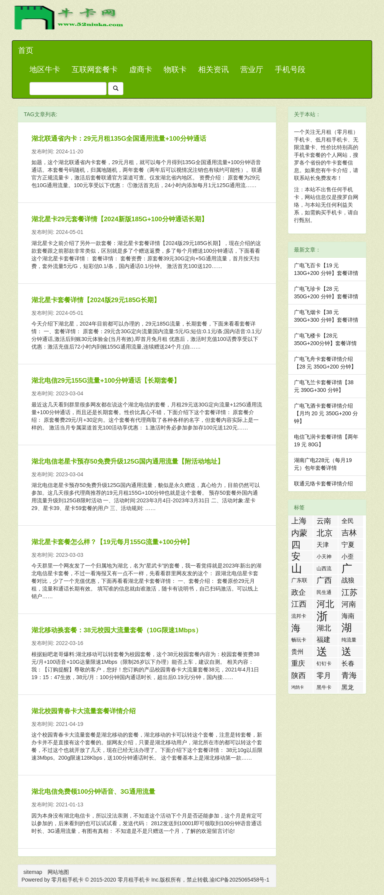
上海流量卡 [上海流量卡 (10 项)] (299, 521)
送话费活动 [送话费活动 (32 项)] (346, 651)
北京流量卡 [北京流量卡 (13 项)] (325, 533)
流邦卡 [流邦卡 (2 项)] (298, 616)
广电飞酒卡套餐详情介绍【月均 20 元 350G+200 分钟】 (326, 413)
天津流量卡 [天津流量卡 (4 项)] (323, 545)
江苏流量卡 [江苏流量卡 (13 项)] (349, 593)
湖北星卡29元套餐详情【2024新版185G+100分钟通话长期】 (119, 219)
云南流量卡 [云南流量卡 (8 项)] (324, 521)
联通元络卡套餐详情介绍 (323, 483)
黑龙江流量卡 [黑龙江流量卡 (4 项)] (347, 688)
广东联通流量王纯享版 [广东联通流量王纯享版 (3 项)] (299, 581)
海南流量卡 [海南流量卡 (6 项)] (347, 617)
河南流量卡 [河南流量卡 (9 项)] (348, 605)
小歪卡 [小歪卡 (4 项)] (347, 557)
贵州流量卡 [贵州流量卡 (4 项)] (297, 652)
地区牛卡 (45, 69)
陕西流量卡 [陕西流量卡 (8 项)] (298, 676)
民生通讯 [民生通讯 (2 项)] (324, 593)
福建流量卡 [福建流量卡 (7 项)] (323, 640)
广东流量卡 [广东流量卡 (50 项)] (346, 568)
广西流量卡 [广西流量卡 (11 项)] (324, 581)
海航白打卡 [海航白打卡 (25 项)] (295, 628)
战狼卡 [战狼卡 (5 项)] (347, 581)
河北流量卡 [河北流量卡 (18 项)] (325, 604)
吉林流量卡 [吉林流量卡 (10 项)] (349, 533)
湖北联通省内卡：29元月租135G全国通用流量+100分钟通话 (118, 138)
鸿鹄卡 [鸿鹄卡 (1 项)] (297, 687)
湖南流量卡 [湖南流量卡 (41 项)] (346, 627)
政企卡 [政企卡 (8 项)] (298, 593)
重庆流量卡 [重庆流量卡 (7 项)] (298, 664)
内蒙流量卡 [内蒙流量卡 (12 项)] (299, 533)
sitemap (32, 872)
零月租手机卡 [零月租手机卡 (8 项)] (324, 676)
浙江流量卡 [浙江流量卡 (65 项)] (322, 616)
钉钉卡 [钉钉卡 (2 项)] (324, 663)
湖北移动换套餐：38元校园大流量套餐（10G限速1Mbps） (116, 630)
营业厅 (251, 69)
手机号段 (290, 69)
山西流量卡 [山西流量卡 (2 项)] (324, 570)
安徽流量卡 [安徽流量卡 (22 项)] (295, 556)
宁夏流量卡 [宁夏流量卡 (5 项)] (347, 545)
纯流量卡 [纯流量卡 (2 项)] (348, 641)
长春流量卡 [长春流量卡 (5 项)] (347, 664)
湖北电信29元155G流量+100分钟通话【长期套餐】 (105, 380)
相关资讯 (213, 69)
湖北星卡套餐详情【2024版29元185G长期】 (95, 300)
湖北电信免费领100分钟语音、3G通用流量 (93, 791)
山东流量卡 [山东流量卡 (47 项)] (296, 568)
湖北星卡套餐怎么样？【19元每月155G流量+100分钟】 (112, 542)
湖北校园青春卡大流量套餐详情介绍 (83, 711)
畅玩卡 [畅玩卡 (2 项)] (298, 640)
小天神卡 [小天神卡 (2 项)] (324, 558)
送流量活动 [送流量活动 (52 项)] (322, 651)
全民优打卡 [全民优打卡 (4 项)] (347, 522)
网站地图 (58, 872)
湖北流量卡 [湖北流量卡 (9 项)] (324, 628)
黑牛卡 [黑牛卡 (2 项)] (324, 687)
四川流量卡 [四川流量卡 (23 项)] (295, 545)
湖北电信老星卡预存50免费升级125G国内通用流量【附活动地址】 (127, 461)
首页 (25, 50)
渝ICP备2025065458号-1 (239, 880)
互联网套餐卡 (95, 69)
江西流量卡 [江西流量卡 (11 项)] (299, 605)
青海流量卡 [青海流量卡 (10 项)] (349, 676)
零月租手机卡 (134, 880)
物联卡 (175, 69)
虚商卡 (140, 69)
